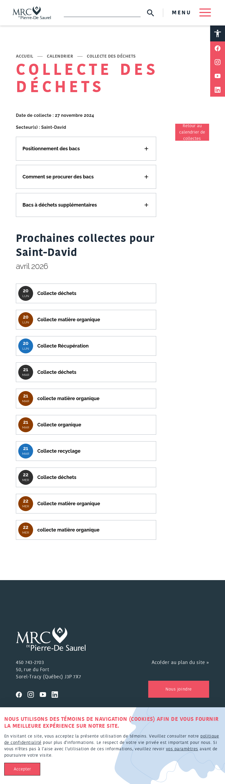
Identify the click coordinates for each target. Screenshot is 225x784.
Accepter (22, 769)
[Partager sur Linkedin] (217, 90)
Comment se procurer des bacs (58, 176)
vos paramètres (182, 749)
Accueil (24, 56)
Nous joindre (178, 689)
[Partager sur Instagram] (217, 62)
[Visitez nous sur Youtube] (46, 694)
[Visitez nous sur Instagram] (34, 694)
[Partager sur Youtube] (217, 76)
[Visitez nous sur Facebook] (22, 694)
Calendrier (60, 56)
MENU (191, 12)
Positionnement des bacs (51, 148)
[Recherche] (102, 12)
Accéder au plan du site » (180, 663)
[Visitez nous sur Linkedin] (57, 694)
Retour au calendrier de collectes (192, 132)
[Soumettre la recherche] (150, 13)
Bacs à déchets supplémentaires (59, 205)
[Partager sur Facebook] (217, 48)
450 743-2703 (30, 663)
